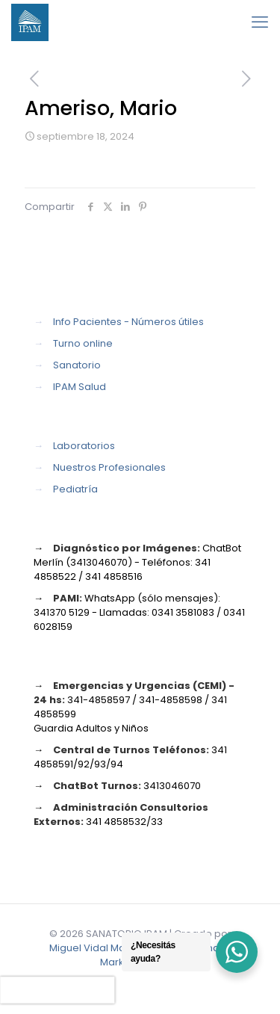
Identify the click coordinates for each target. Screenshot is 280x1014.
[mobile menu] (260, 22)
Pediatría (75, 489)
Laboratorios (84, 446)
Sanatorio (77, 365)
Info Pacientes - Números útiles (128, 322)
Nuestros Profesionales (109, 467)
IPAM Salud (79, 387)
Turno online (83, 343)
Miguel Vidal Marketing (104, 948)
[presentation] (57, 990)
